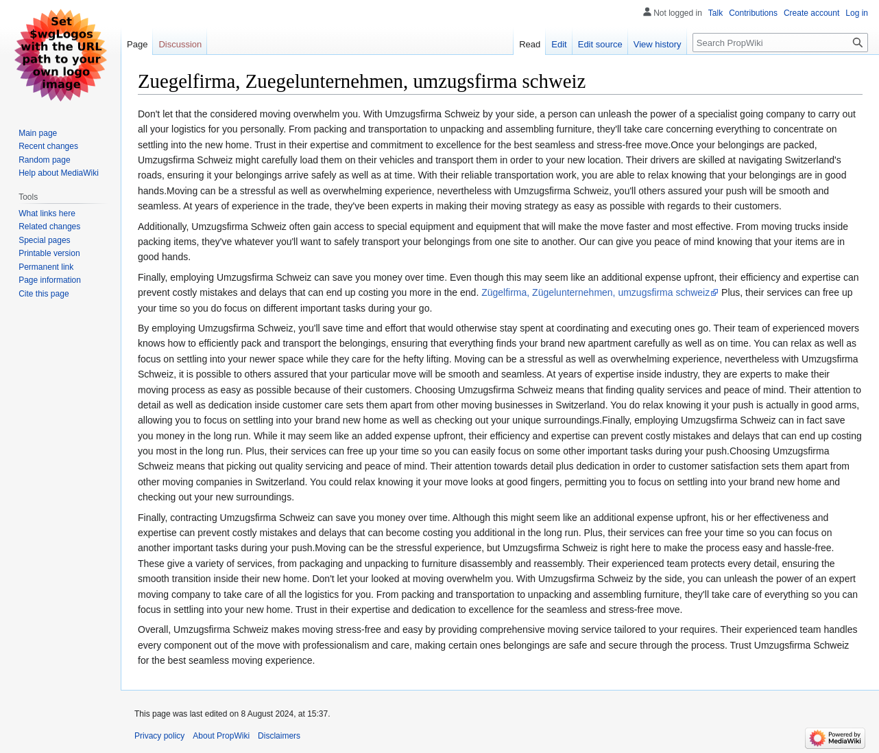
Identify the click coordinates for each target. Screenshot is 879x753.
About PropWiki (221, 736)
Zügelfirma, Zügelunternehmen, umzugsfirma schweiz (595, 292)
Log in (856, 13)
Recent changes (48, 146)
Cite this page (44, 294)
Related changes (49, 226)
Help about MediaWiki (59, 173)
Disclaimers (279, 736)
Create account (811, 13)
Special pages (44, 240)
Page (137, 44)
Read (529, 44)
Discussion (180, 44)
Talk (715, 13)
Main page (38, 133)
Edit (558, 44)
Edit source (600, 44)
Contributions (753, 13)
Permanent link (46, 267)
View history (658, 44)
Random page (44, 160)
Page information (50, 280)
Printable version (49, 253)
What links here (47, 213)
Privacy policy (159, 736)
